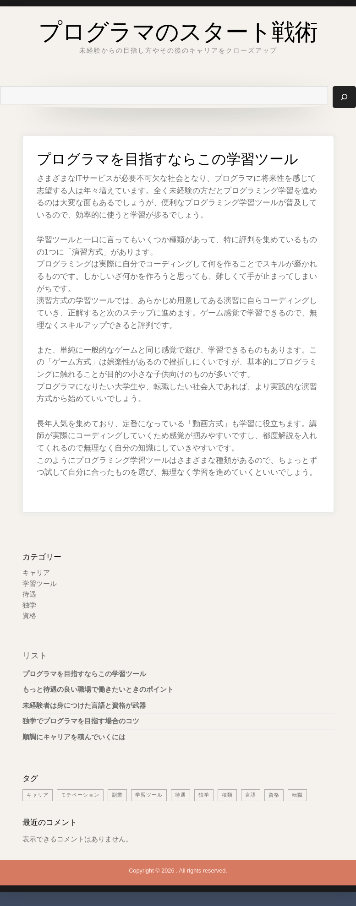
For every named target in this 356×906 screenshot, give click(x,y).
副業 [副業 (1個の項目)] (117, 794)
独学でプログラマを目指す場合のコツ (80, 721)
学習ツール (39, 583)
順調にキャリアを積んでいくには (74, 737)
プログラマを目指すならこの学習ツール (84, 674)
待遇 (29, 594)
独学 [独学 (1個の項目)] (203, 794)
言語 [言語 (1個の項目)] (250, 794)
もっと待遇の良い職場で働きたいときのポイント (98, 689)
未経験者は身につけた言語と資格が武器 (84, 705)
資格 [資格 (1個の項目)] (273, 794)
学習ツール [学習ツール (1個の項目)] (149, 794)
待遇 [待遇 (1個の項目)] (180, 794)
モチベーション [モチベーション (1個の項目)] (80, 794)
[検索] (344, 97)
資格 (29, 615)
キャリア (36, 572)
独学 (29, 605)
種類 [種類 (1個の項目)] (227, 794)
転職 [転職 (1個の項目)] (297, 794)
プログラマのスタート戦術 (178, 29)
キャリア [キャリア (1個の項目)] (38, 794)
